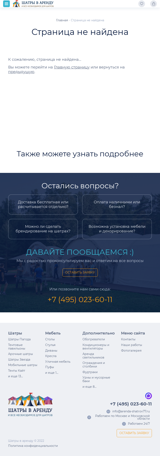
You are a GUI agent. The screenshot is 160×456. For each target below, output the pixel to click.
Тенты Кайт (16, 370)
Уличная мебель (57, 361)
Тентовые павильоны (16, 346)
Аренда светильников (93, 355)
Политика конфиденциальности (33, 445)
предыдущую (21, 72)
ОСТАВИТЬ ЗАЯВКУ (80, 272)
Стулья (50, 345)
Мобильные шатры (22, 365)
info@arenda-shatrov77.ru (131, 411)
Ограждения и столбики (93, 364)
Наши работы (131, 345)
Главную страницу (72, 67)
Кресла (50, 356)
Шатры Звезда (19, 359)
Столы (50, 339)
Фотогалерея (131, 350)
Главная (62, 20)
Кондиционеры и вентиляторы (95, 346)
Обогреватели (93, 339)
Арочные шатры (20, 354)
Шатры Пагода (19, 339)
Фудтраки (90, 372)
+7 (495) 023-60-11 (80, 299)
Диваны (51, 350)
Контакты (128, 339)
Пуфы (49, 367)
